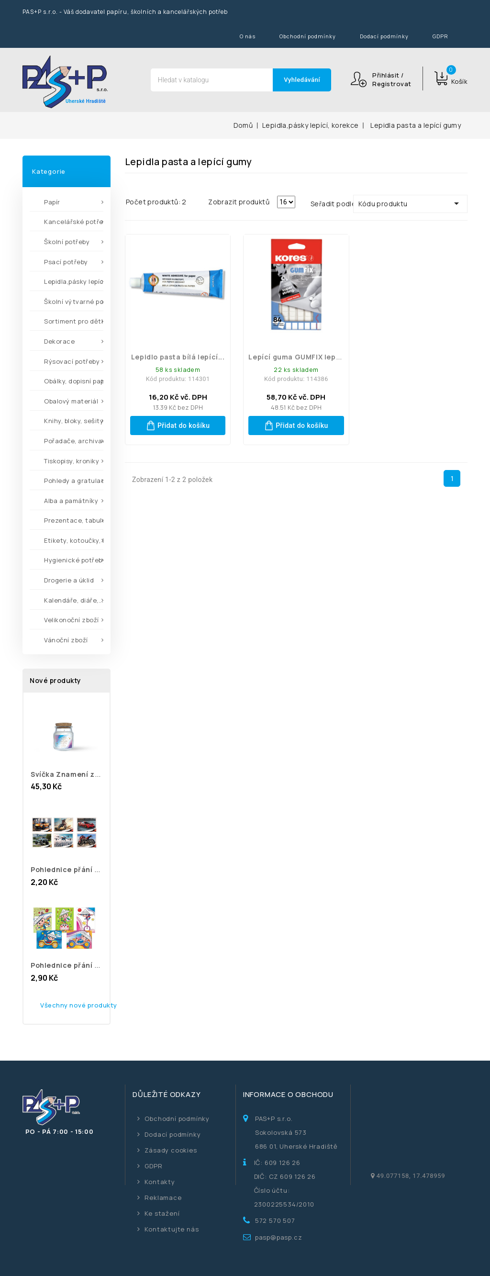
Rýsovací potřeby (72, 361)
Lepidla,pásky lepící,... (73, 281)
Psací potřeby (66, 261)
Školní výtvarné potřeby (73, 301)
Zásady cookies (171, 1150)
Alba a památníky (71, 500)
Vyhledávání (302, 79)
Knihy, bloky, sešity (73, 420)
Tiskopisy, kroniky (71, 461)
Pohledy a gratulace (73, 480)
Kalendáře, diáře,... (73, 600)
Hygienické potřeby (73, 560)
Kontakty (160, 1181)
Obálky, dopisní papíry (73, 381)
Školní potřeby (66, 241)
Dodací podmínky (384, 36)
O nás (248, 36)
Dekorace (59, 341)
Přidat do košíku (178, 425)
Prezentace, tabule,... (73, 520)
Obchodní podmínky (307, 36)
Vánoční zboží (66, 640)
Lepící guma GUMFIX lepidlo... (302, 356)
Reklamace (163, 1197)
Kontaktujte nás (172, 1229)
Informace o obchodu (288, 1094)
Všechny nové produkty (78, 1005)
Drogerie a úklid (69, 580)
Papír (52, 202)
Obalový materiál (71, 401)
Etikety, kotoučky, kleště (73, 540)
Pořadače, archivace (73, 441)
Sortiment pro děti (73, 321)
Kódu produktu (410, 203)
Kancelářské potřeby (73, 221)
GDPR (440, 36)
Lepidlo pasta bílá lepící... (178, 356)
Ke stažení (162, 1213)
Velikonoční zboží (71, 620)
